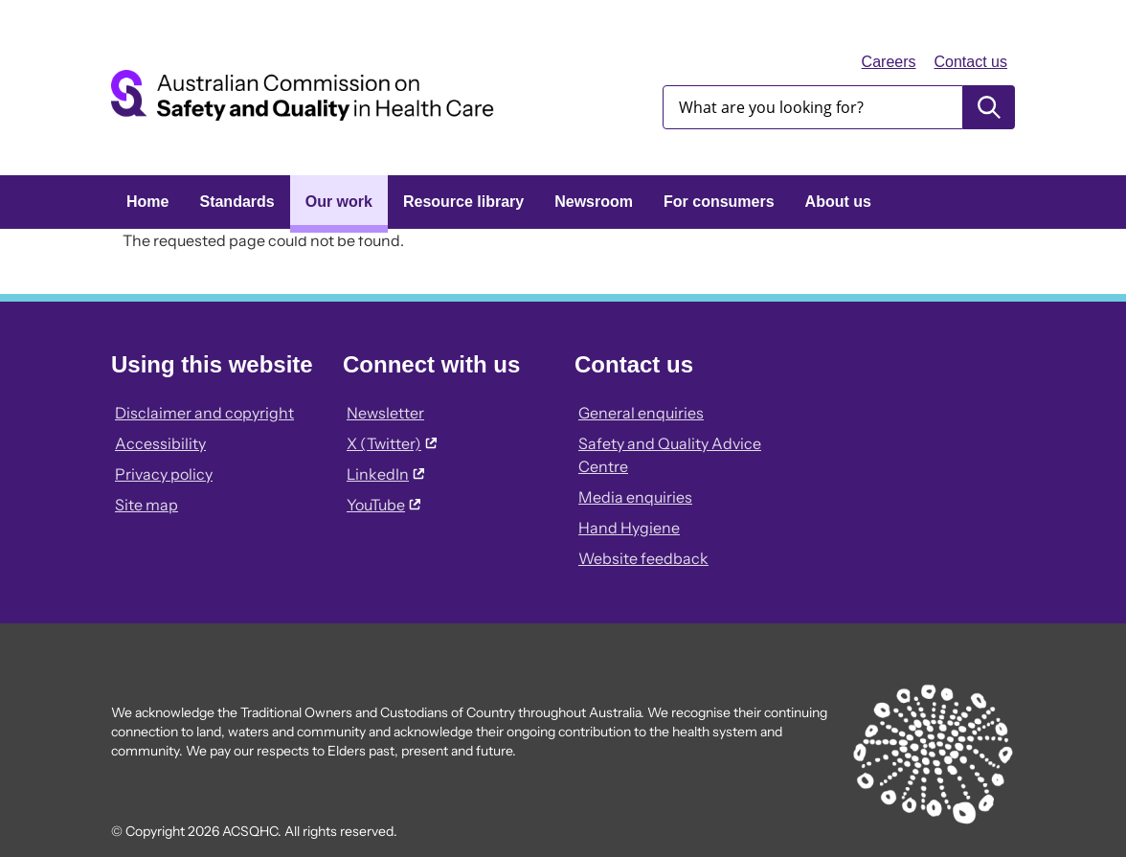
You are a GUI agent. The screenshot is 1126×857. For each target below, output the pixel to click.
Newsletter (385, 412)
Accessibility (160, 443)
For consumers (719, 201)
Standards (236, 201)
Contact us (971, 62)
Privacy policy (164, 474)
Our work (338, 201)
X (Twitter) (392, 443)
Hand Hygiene (629, 527)
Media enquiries (635, 497)
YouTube (383, 504)
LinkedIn (385, 474)
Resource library (463, 201)
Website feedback (643, 558)
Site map (146, 504)
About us (838, 201)
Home (147, 201)
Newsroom (593, 201)
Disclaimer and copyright (204, 412)
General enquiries (641, 412)
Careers (889, 62)
